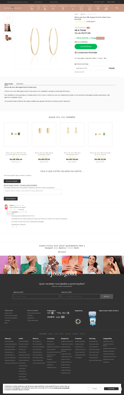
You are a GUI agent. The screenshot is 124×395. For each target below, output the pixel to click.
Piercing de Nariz (93, 346)
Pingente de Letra (65, 346)
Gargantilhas (63, 7)
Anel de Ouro (22, 371)
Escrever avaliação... (12, 181)
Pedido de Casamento (24, 355)
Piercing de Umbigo (94, 349)
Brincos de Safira (37, 352)
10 (76, 33)
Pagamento (30, 318)
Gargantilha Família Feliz (109, 356)
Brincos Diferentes (37, 355)
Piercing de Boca (93, 357)
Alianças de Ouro (9, 352)
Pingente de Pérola (66, 354)
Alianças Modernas (9, 355)
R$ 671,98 (85, 33)
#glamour (63, 248)
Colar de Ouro (50, 341)
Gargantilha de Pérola (108, 354)
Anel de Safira (22, 352)
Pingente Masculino (66, 362)
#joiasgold (49, 248)
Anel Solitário (22, 368)
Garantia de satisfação (11, 318)
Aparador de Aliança (10, 360)
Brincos (45, 7)
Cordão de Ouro (51, 344)
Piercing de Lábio (93, 355)
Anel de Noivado (23, 365)
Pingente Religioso (66, 370)
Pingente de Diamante (67, 341)
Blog (6, 323)
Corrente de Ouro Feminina (54, 352)
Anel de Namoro (23, 346)
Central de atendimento (34, 313)
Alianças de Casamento (11, 344)
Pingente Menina (65, 364)
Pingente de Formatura (67, 344)
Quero (106, 296)
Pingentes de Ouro (66, 373)
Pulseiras (81, 7)
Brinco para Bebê (37, 344)
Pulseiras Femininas (80, 349)
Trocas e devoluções (32, 320)
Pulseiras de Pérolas (80, 355)
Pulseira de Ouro (79, 346)
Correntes (53, 7)
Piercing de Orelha (94, 344)
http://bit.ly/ (26, 221)
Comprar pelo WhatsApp (87, 52)
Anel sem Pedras (23, 379)
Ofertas (106, 8)
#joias (56, 248)
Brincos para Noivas (38, 357)
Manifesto (7, 320)
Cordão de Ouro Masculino (53, 346)
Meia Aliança (22, 363)
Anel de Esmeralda (23, 341)
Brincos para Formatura (39, 363)
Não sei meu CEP (79, 71)
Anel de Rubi (22, 349)
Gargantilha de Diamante (109, 348)
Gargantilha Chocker (108, 359)
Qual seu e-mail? (66, 292)
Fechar (95, 388)
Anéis (38, 7)
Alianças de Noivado (10, 349)
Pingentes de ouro (51, 362)
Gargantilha (50, 364)
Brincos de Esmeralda (38, 346)
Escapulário (106, 362)
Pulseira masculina (80, 352)
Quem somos (8, 313)
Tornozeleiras (78, 357)
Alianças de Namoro (10, 346)
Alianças (32, 7)
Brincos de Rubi (37, 349)
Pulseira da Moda (79, 344)
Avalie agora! (91, 21)
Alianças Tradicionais (10, 357)
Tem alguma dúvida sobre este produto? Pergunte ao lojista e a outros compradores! (29, 187)
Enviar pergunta (11, 198)
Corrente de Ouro (51, 349)
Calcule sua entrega (81, 64)
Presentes (98, 7)
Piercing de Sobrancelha (95, 360)
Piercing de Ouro (93, 341)
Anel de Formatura (23, 344)
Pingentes (73, 7)
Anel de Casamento (24, 360)
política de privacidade (61, 388)
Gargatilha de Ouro (51, 367)
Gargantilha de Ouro (108, 341)
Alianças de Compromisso (11, 363)
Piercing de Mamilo (94, 352)
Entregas (29, 315)
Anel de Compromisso (24, 357)
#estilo (76, 248)
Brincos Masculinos (38, 360)
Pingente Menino (65, 367)
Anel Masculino (23, 374)
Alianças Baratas (9, 341)
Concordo (111, 388)
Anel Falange (22, 376)
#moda (70, 248)
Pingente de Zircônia (66, 356)
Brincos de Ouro (37, 341)
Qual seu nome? (18, 292)
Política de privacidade (11, 315)
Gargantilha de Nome (108, 351)
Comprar (86, 47)
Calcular (112, 68)
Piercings (90, 7)
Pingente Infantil (65, 359)
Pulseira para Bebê (80, 341)
